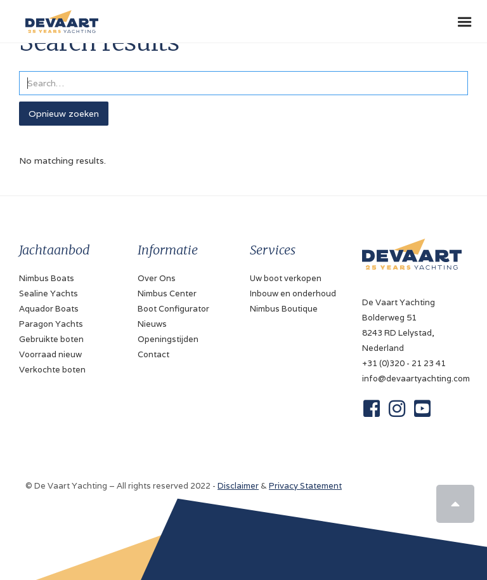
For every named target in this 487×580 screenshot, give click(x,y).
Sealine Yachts (48, 293)
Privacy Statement (305, 485)
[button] (465, 22)
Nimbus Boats (46, 278)
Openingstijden (168, 339)
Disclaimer (238, 485)
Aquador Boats (49, 308)
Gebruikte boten (51, 339)
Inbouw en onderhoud (293, 293)
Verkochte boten (52, 369)
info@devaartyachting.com (412, 378)
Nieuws (152, 324)
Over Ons (157, 278)
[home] (58, 16)
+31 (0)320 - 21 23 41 (404, 363)
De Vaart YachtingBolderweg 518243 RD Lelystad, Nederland (398, 325)
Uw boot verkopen (285, 278)
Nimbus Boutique (284, 308)
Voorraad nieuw (50, 354)
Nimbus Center (167, 293)
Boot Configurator (173, 308)
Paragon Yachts (51, 324)
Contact (153, 354)
